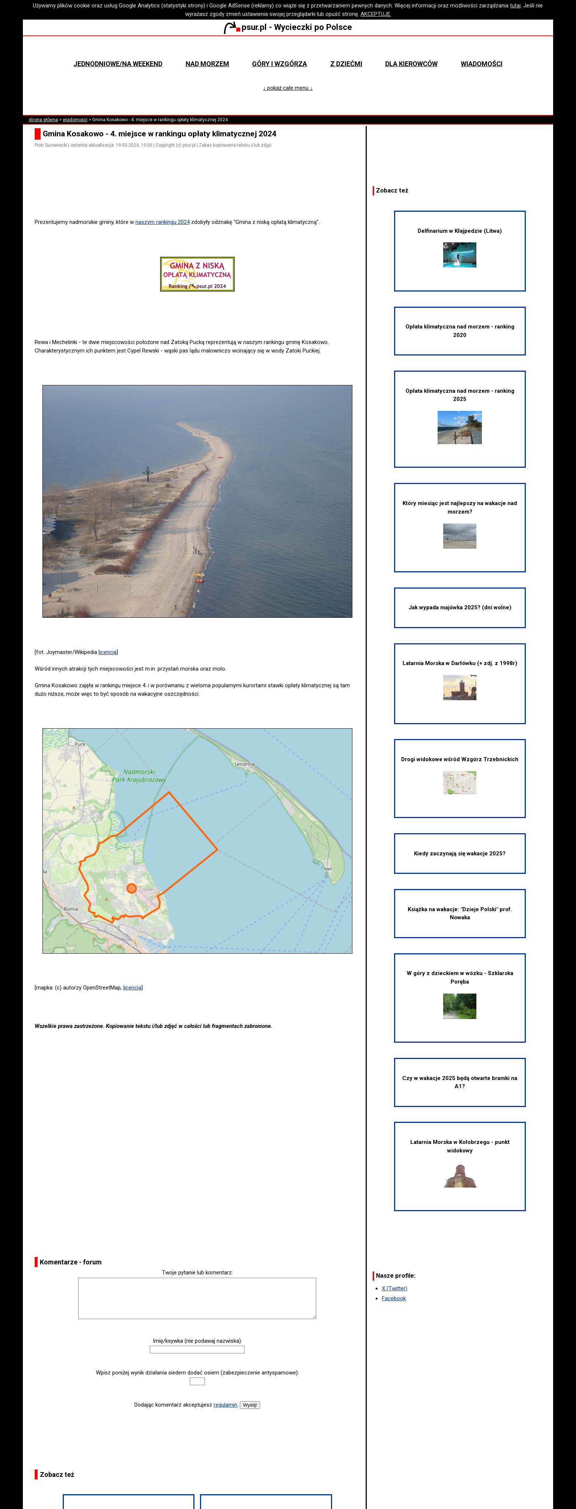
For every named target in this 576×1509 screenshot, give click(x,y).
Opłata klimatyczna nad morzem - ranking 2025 (460, 416)
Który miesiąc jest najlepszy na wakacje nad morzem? (460, 524)
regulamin (225, 1404)
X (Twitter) (394, 1288)
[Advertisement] (200, 197)
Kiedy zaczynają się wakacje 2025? (460, 853)
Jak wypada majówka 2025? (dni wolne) (459, 607)
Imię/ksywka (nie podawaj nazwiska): (197, 1341)
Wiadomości (482, 64)
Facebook (394, 1298)
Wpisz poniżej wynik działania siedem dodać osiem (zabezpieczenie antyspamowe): (197, 1372)
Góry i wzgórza (279, 64)
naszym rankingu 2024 (162, 222)
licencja (108, 652)
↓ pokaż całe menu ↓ (288, 88)
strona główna (43, 119)
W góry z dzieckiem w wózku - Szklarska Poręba (460, 994)
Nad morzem (207, 64)
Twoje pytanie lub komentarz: (197, 1272)
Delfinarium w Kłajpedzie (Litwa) (460, 248)
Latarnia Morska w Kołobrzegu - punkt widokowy (460, 1163)
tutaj (515, 5)
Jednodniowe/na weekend (117, 64)
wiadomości (75, 119)
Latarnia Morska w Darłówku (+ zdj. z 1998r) (460, 680)
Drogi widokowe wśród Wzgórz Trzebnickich (459, 775)
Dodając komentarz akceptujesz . (186, 1404)
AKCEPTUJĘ (375, 14)
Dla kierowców (411, 64)
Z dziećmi (346, 64)
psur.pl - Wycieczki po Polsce (288, 27)
